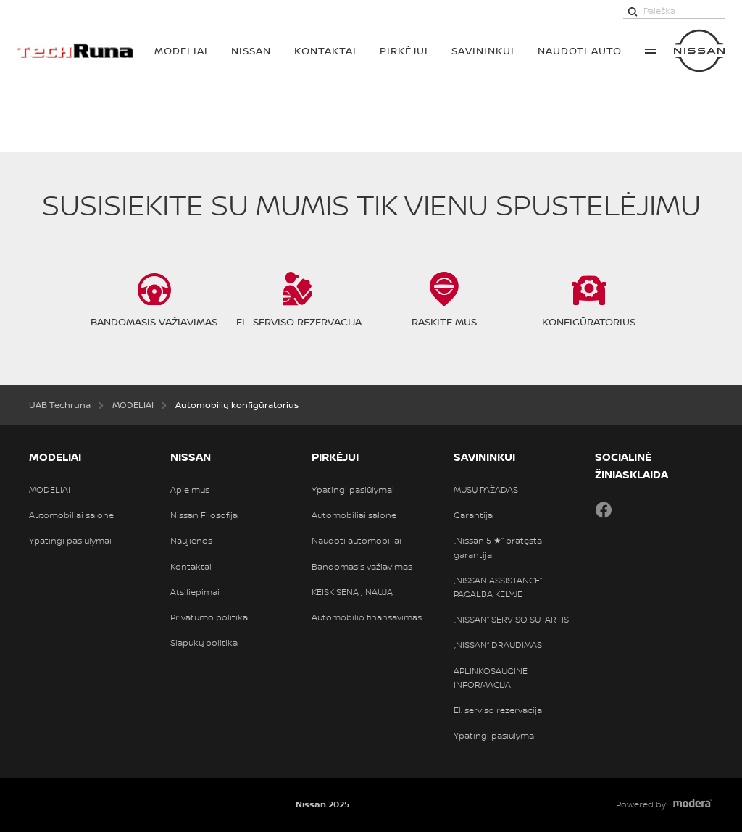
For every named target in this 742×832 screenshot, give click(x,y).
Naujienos (191, 540)
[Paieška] (632, 11)
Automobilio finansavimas (367, 617)
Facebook (603, 509)
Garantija (473, 515)
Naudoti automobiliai (356, 540)
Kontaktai (325, 50)
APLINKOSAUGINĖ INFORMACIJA (491, 678)
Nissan (251, 50)
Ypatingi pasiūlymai (70, 540)
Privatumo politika (209, 617)
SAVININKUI (482, 50)
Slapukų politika (204, 643)
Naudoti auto (580, 50)
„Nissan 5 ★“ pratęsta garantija (498, 547)
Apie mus (189, 490)
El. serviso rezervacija (498, 710)
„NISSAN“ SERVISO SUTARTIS (511, 619)
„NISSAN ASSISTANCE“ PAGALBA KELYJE (498, 587)
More (650, 51)
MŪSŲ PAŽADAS (486, 490)
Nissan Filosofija (204, 515)
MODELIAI (181, 50)
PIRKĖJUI (404, 50)
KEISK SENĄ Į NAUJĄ (352, 592)
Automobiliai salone (71, 515)
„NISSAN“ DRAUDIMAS (498, 645)
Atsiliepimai (195, 592)
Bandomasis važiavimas (362, 567)
